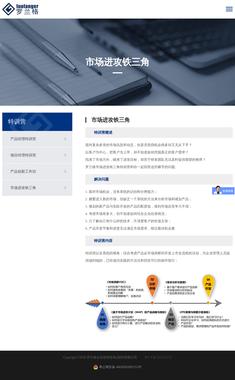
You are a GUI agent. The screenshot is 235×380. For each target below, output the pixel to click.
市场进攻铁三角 (23, 188)
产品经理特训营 (23, 139)
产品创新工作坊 (23, 171)
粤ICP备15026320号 (158, 357)
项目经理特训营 (23, 155)
